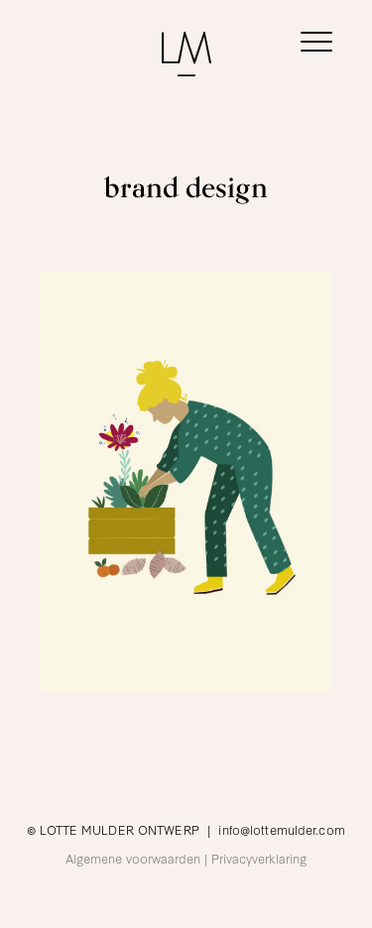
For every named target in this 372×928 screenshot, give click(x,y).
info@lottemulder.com (281, 829)
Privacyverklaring (259, 858)
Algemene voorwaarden (132, 858)
